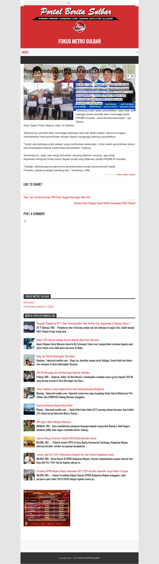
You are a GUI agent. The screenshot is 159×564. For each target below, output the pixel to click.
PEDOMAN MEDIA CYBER (39, 307)
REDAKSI (29, 302)
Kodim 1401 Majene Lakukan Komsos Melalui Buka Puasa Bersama (67, 340)
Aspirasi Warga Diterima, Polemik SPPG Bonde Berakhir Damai (66, 438)
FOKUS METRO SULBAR (79, 41)
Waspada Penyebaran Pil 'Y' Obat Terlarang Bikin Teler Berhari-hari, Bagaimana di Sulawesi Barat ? (83, 323)
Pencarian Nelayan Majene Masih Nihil (54, 405)
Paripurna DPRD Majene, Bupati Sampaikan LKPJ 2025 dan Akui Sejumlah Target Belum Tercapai (82, 471)
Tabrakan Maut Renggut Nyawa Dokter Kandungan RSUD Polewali (104, 203)
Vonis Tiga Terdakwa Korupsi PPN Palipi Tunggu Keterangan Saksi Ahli (57, 197)
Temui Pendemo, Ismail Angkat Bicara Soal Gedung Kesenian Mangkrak (70, 389)
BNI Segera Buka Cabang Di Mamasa (53, 422)
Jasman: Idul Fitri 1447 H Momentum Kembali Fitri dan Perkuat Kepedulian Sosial (75, 454)
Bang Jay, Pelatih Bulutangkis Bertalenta (55, 356)
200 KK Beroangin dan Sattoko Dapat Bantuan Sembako (62, 372)
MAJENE (38, 77)
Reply (28, 77)
